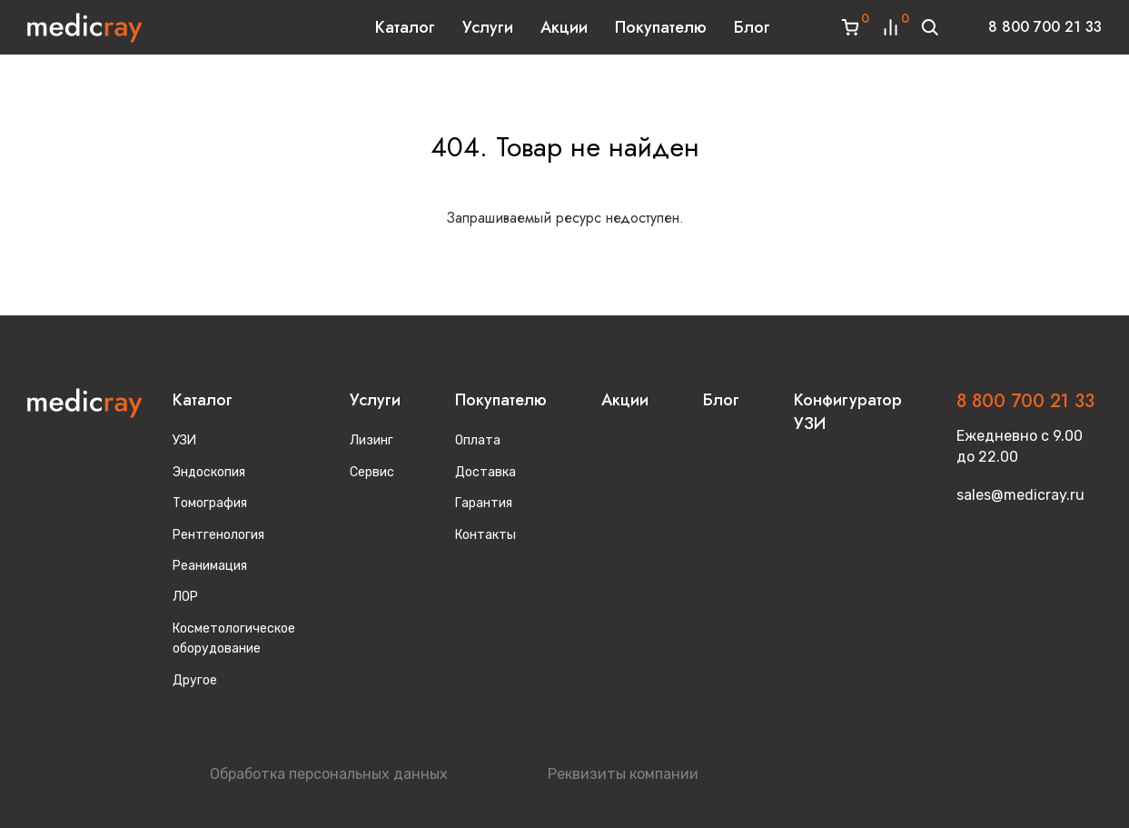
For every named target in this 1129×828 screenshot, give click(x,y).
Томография (210, 503)
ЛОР (185, 596)
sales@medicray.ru (1020, 495)
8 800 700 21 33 (1045, 26)
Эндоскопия (209, 472)
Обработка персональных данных (329, 774)
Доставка (485, 472)
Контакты (485, 535)
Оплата (477, 440)
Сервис (372, 472)
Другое (195, 680)
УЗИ (184, 440)
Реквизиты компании (623, 774)
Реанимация (210, 566)
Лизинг (371, 440)
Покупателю (661, 27)
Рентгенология (218, 535)
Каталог (405, 27)
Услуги (487, 27)
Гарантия (483, 503)
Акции (564, 27)
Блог (752, 27)
